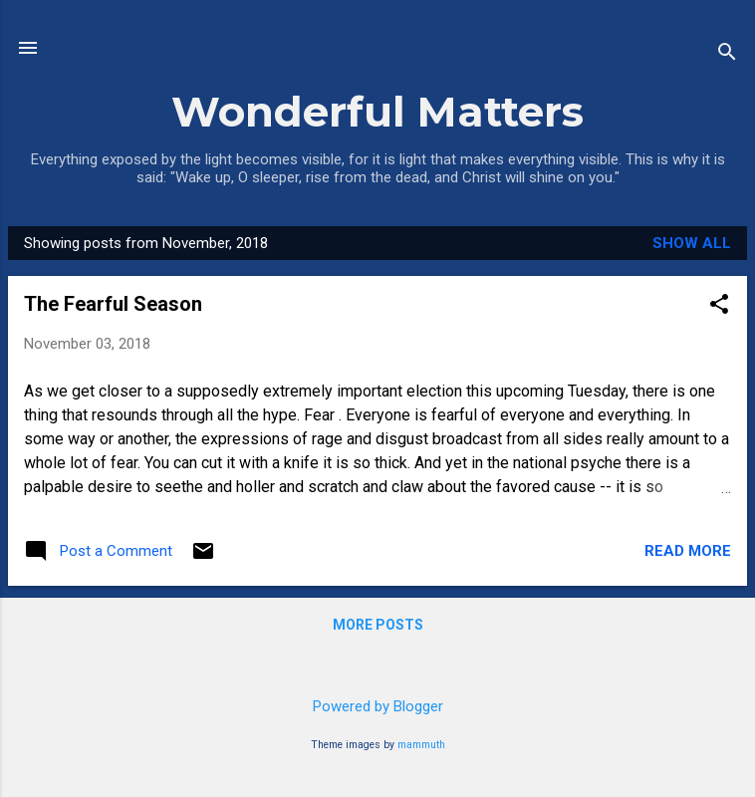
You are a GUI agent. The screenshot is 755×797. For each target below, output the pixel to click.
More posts (378, 625)
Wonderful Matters (377, 111)
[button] (719, 306)
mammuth (421, 744)
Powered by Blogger (378, 706)
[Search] (727, 54)
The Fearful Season (113, 304)
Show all (691, 243)
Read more (687, 551)
